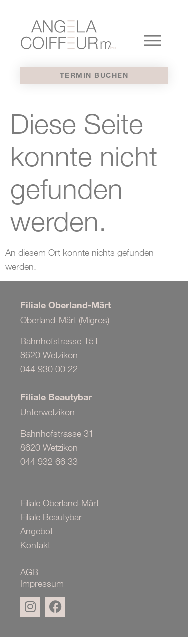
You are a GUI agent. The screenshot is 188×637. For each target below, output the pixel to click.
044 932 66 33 (49, 461)
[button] (152, 39)
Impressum (42, 584)
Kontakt (35, 545)
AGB (29, 572)
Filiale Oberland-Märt (59, 503)
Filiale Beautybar (51, 517)
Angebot (36, 531)
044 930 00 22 (49, 369)
